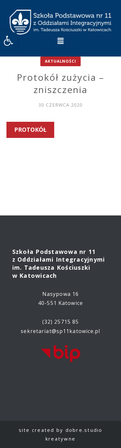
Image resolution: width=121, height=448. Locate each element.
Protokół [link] (30, 129)
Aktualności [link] (60, 61)
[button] (60, 41)
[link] (8, 40)
